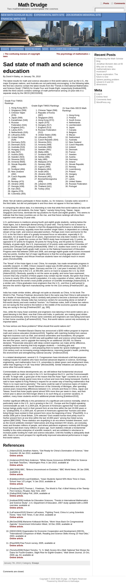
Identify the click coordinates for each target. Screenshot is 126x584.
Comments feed (103, 99)
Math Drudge (32, 5)
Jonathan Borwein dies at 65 (109, 64)
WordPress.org (103, 102)
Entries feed (101, 96)
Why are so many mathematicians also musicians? (106, 69)
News (45, 49)
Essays (5, 49)
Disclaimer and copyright (64, 49)
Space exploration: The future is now (107, 75)
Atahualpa (74, 581)
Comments (119, 3)
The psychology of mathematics (72, 54)
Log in (99, 94)
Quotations (17, 49)
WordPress (63, 581)
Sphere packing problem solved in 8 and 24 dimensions (107, 82)
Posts (106, 3)
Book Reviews (33, 49)
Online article (16, 455)
